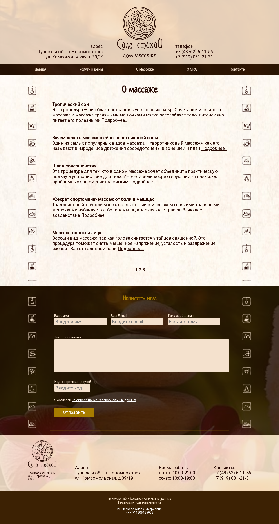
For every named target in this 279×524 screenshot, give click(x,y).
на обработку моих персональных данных (104, 400)
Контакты (238, 69)
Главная (39, 69)
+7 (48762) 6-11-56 (194, 51)
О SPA (192, 69)
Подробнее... (114, 120)
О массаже (145, 69)
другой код (89, 382)
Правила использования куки (139, 502)
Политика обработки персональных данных (139, 499)
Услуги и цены (91, 69)
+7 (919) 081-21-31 (194, 57)
